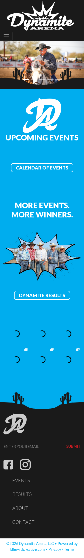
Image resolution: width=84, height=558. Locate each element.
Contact (23, 522)
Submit (73, 446)
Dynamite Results (42, 295)
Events (21, 480)
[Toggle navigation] (6, 36)
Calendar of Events (42, 168)
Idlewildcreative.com (27, 549)
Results (22, 494)
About (20, 508)
